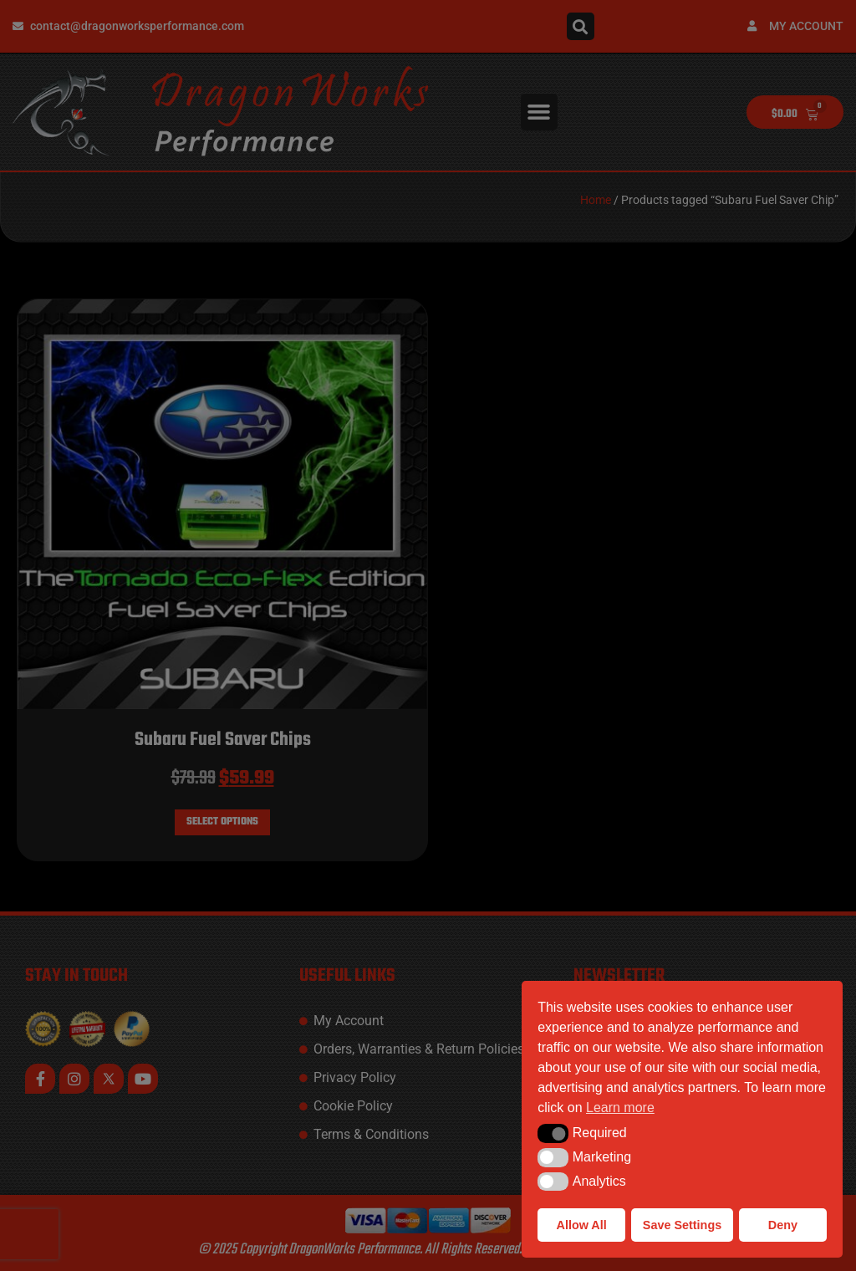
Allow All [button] (582, 1225)
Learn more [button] (620, 1107)
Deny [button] (782, 1225)
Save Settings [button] (682, 1225)
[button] (553, 1133)
